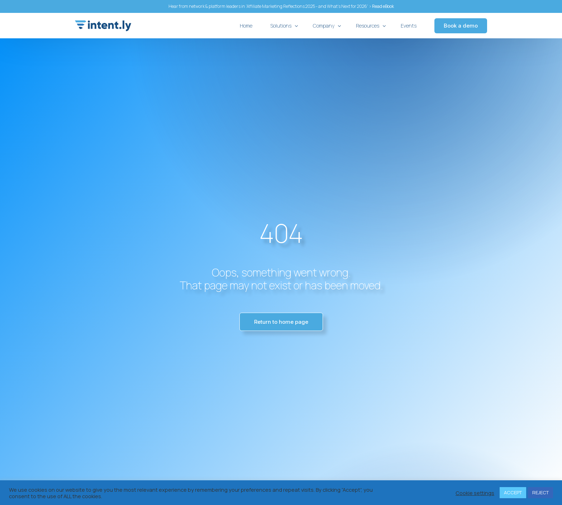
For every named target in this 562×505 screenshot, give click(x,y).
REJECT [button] (540, 492)
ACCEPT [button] (513, 492)
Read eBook (383, 6)
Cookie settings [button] (475, 493)
